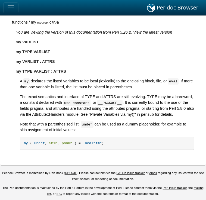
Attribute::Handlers (48, 114)
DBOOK (70, 173)
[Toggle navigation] (10, 7)
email (153, 173)
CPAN (53, 22)
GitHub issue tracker (131, 173)
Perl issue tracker (175, 187)
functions (20, 22)
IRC (59, 193)
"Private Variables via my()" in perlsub (121, 114)
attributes (117, 108)
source (43, 22)
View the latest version (152, 32)
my (33, 22)
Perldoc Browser (172, 8)
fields (24, 108)
